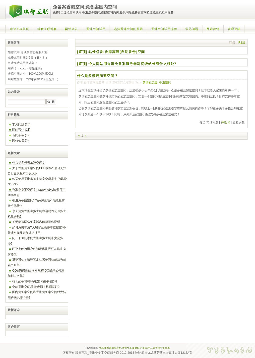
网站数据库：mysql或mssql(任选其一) (33, 79)
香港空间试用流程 (164, 29)
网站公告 (71, 29)
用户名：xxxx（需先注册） (26, 68)
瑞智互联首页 (19, 29)
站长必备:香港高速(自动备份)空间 (34, 281)
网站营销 (212, 29)
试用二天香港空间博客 (157, 348)
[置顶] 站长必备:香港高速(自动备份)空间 (111, 52)
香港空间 (165, 82)
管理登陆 (234, 29)
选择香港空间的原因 (128, 29)
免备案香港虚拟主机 (110, 348)
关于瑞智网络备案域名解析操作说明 (36, 222)
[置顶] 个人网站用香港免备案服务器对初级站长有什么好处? (126, 64)
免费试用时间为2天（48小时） (28, 57)
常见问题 (191, 29)
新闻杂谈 (20, 135)
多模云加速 (149, 82)
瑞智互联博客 (47, 29)
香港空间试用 (96, 29)
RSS (241, 42)
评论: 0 (225, 122)
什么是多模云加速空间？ (97, 76)
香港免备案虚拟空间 (133, 348)
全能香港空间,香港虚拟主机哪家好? (36, 287)
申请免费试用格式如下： (24, 63)
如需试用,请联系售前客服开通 (27, 52)
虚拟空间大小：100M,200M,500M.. (31, 73)
